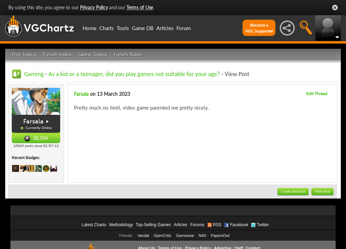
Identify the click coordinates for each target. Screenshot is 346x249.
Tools (123, 28)
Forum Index (57, 54)
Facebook (239, 224)
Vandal (143, 235)
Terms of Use (139, 7)
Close (335, 7)
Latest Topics (92, 54)
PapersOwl (220, 235)
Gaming (34, 74)
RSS (217, 224)
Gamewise (185, 235)
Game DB (143, 28)
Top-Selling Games (153, 224)
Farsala (33, 121)
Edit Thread (316, 93)
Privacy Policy (94, 7)
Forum (183, 28)
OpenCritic (163, 235)
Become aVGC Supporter (259, 28)
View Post (322, 191)
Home (90, 28)
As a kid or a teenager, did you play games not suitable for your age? (134, 74)
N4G (203, 235)
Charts (106, 28)
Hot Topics (24, 54)
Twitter (263, 224)
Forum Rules (128, 54)
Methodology (121, 224)
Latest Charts (94, 224)
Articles (165, 28)
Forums (197, 224)
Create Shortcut (293, 191)
